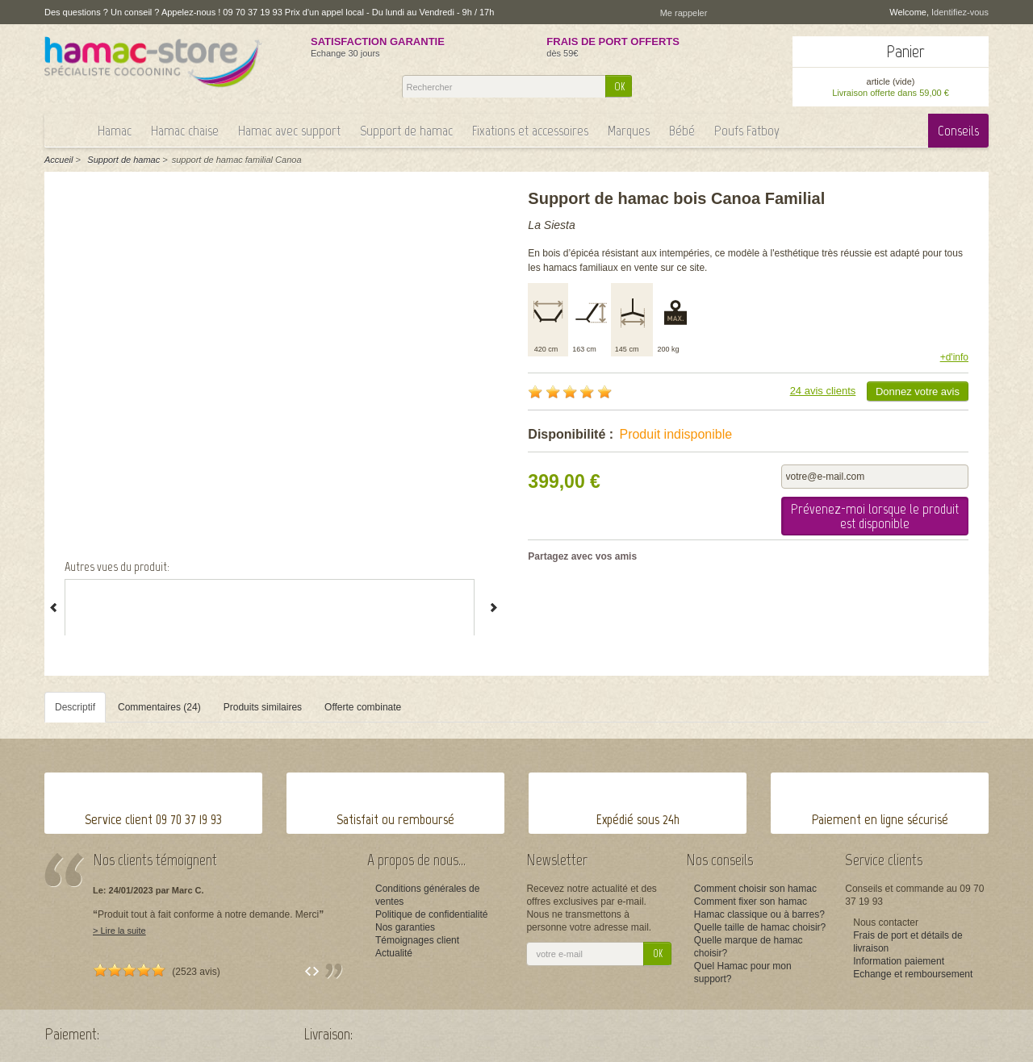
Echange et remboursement (912, 974)
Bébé (682, 131)
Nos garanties (405, 927)
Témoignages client (417, 940)
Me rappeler (684, 13)
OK (619, 87)
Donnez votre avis (918, 391)
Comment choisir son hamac (755, 888)
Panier (905, 51)
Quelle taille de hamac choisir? (760, 927)
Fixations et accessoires (530, 131)
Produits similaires (263, 707)
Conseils (958, 131)
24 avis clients (823, 391)
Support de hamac (406, 131)
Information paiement (898, 961)
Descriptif (75, 707)
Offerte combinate (362, 707)
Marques (629, 131)
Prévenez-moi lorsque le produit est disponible (875, 516)
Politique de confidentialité (431, 914)
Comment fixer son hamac (750, 901)
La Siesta (551, 225)
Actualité (393, 953)
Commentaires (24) (159, 707)
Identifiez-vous (960, 12)
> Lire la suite (119, 930)
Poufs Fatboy (747, 131)
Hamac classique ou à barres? (759, 914)
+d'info (954, 357)
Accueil (58, 160)
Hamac (115, 131)
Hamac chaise (185, 131)
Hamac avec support (289, 131)
